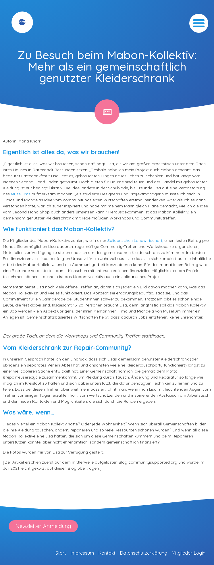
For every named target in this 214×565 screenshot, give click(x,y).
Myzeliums (20, 193)
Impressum (82, 553)
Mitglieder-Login (188, 553)
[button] (198, 23)
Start (60, 553)
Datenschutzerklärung (143, 553)
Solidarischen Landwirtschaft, (135, 240)
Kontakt (107, 553)
